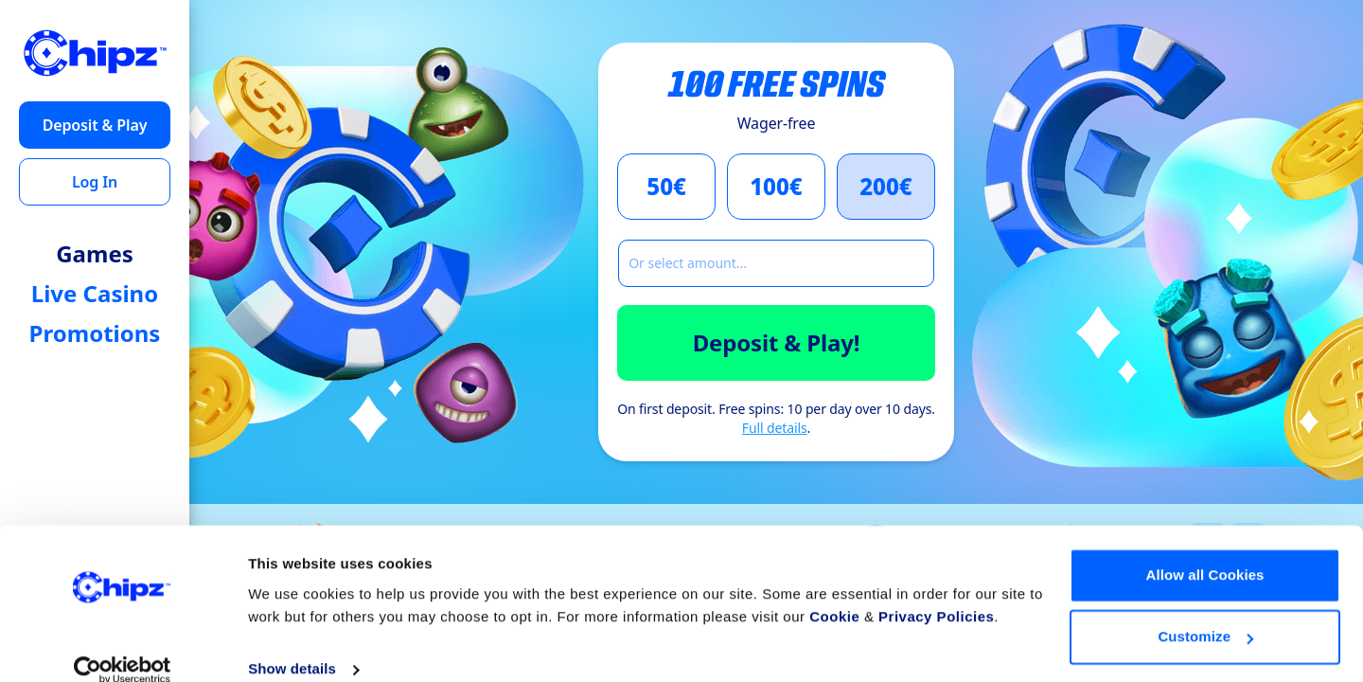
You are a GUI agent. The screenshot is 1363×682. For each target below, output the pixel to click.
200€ (885, 186)
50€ (666, 186)
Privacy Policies (936, 592)
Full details (774, 428)
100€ (776, 186)
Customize (1205, 612)
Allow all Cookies (1204, 551)
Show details (292, 645)
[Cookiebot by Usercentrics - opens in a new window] (122, 645)
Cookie (834, 592)
